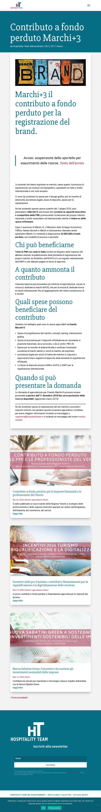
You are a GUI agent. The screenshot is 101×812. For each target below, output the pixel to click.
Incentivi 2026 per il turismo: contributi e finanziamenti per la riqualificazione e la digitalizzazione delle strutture (50, 583)
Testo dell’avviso (72, 163)
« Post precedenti (19, 697)
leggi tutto (18, 513)
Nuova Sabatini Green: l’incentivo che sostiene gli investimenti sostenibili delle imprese (43, 670)
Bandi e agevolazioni (34, 500)
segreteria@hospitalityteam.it (29, 416)
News (60, 46)
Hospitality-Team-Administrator (28, 46)
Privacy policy (54, 808)
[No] (97, 804)
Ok (43, 808)
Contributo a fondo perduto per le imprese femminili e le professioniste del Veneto (47, 493)
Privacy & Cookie (72, 773)
